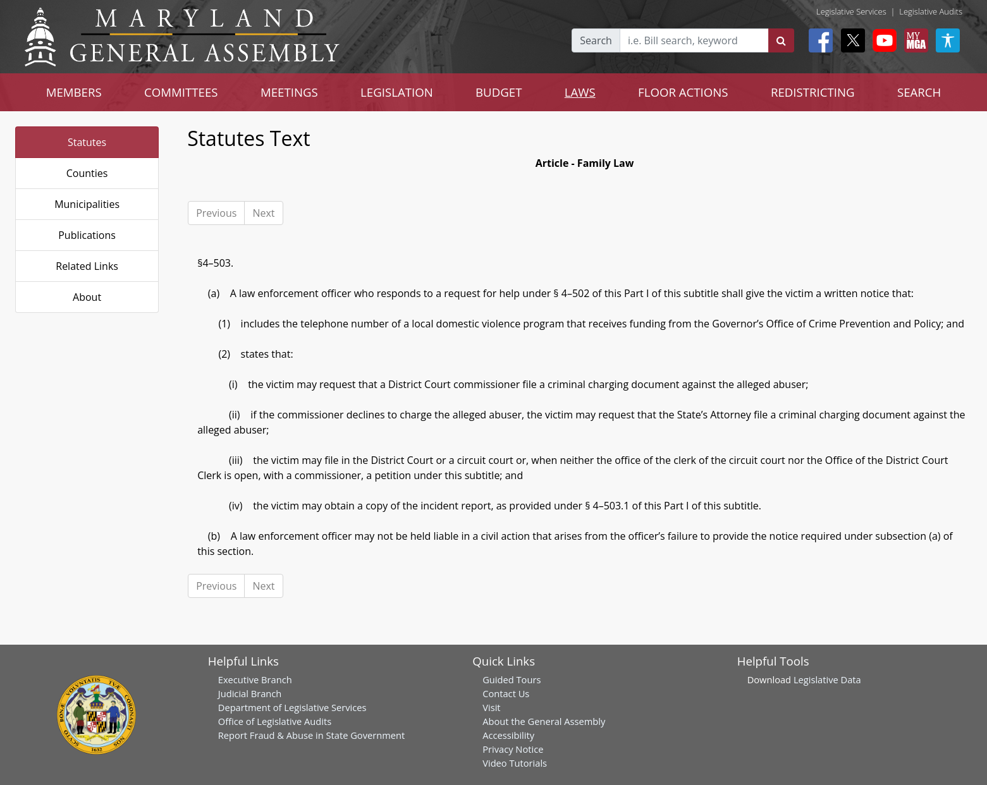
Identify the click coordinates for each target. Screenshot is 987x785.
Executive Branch (255, 679)
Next (263, 213)
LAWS (580, 92)
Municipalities (87, 204)
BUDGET (498, 92)
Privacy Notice (512, 749)
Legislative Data (827, 679)
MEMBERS (74, 92)
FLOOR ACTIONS (683, 92)
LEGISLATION (396, 92)
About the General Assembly (543, 721)
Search (596, 40)
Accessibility (508, 735)
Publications (87, 235)
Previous (216, 213)
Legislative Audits (930, 11)
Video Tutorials (514, 763)
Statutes (87, 142)
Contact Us (505, 693)
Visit (491, 707)
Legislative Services (851, 11)
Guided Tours (511, 679)
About (87, 297)
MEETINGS (289, 92)
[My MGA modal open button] (913, 40)
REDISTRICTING (813, 92)
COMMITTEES (181, 92)
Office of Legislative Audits (274, 721)
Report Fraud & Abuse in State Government (311, 735)
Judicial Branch (250, 693)
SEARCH (919, 92)
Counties (87, 173)
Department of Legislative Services (292, 707)
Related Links (87, 266)
